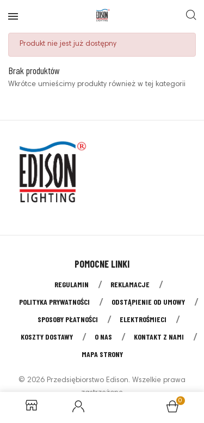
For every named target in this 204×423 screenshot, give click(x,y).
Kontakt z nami (159, 336)
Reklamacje (130, 284)
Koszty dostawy (47, 336)
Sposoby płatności (68, 319)
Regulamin (71, 284)
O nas (103, 336)
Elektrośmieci (143, 319)
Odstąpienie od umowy (148, 301)
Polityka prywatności (54, 301)
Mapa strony (102, 354)
